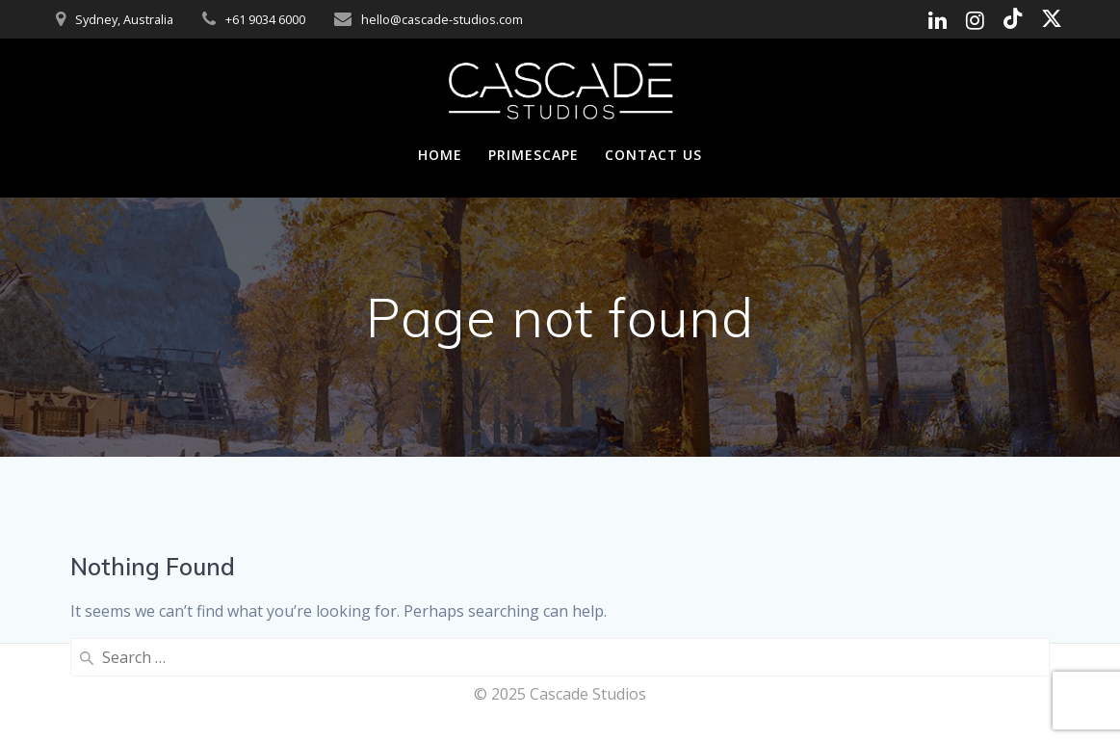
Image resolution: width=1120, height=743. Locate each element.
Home (440, 155)
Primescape (533, 155)
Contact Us (653, 155)
